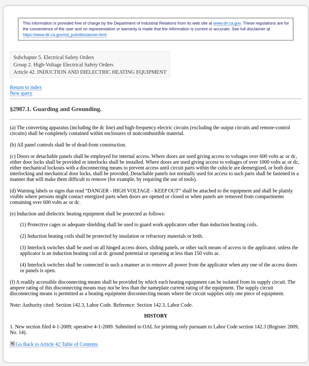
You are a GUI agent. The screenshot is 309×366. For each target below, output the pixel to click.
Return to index (26, 87)
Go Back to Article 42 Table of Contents (54, 344)
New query (21, 93)
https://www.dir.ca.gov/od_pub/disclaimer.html (64, 34)
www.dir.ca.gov (227, 23)
